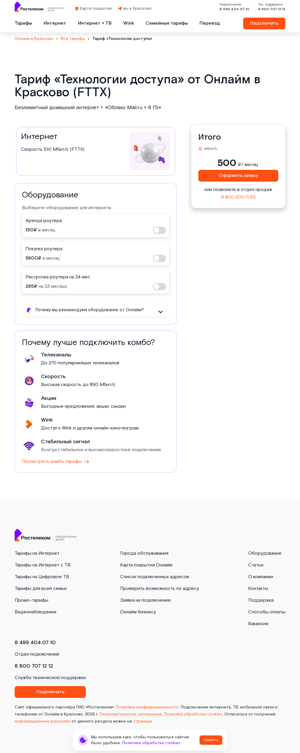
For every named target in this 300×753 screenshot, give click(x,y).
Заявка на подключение (145, 600)
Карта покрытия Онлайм (146, 565)
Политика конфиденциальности (147, 707)
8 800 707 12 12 (271, 9)
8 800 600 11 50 (238, 197)
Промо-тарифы (31, 600)
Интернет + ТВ (95, 23)
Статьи (255, 565)
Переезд (210, 23)
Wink (128, 23)
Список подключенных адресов (154, 577)
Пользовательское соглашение (131, 714)
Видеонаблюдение (36, 612)
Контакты (258, 589)
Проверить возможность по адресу (159, 589)
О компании (260, 577)
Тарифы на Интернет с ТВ (43, 565)
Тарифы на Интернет (37, 553)
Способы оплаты (266, 612)
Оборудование (265, 553)
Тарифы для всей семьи (41, 589)
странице (142, 721)
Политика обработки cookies (193, 714)
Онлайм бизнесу (138, 612)
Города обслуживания (144, 553)
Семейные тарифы (167, 23)
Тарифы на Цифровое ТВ (42, 577)
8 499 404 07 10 (234, 9)
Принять (211, 740)
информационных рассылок (42, 721)
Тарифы (23, 23)
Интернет (55, 23)
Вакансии (258, 624)
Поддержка (261, 600)
